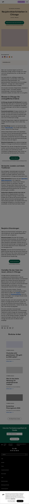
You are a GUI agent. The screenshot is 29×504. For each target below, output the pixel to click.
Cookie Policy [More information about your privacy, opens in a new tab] (12, 501)
